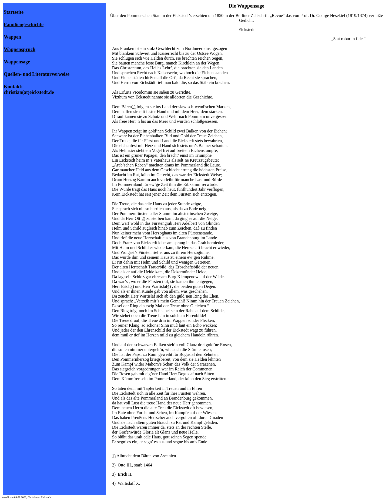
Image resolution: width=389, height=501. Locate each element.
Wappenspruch (19, 49)
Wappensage (17, 61)
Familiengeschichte (23, 24)
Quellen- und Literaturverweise (36, 74)
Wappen (12, 37)
